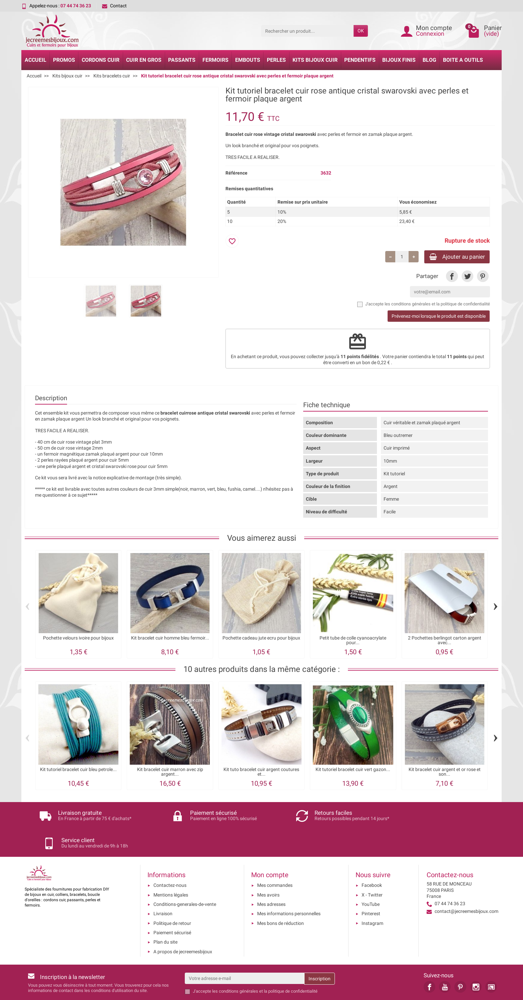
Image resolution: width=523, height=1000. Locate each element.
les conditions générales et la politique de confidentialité (437, 304)
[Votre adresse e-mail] (244, 952)
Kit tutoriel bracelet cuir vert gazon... (353, 770)
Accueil (35, 60)
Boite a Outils (463, 60)
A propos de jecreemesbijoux (182, 925)
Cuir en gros (143, 60)
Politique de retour (172, 897)
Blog (429, 60)
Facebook (372, 859)
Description (51, 399)
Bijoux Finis (399, 60)
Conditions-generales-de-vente (184, 878)
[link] (452, 277)
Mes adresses (271, 878)
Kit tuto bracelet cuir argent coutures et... (261, 772)
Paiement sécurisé (172, 906)
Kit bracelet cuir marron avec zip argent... (170, 772)
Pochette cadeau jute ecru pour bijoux (261, 639)
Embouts (247, 60)
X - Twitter (372, 868)
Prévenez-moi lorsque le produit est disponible (439, 317)
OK (361, 30)
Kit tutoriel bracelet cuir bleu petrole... (78, 770)
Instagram (372, 897)
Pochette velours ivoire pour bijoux (78, 639)
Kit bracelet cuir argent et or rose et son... (445, 772)
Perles (276, 60)
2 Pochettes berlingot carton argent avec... (444, 641)
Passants (181, 60)
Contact (114, 5)
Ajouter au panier (454, 257)
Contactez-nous (169, 859)
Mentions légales (170, 868)
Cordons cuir (100, 60)
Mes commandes (275, 859)
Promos (64, 60)
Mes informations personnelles (289, 887)
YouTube (371, 878)
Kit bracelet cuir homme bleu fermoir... (170, 639)
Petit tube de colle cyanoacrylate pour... (353, 641)
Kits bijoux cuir (315, 60)
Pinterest (371, 887)
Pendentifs (360, 60)
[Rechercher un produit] (307, 30)
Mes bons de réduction (280, 897)
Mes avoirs (268, 868)
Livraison (162, 887)
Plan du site (165, 916)
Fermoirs (215, 60)
